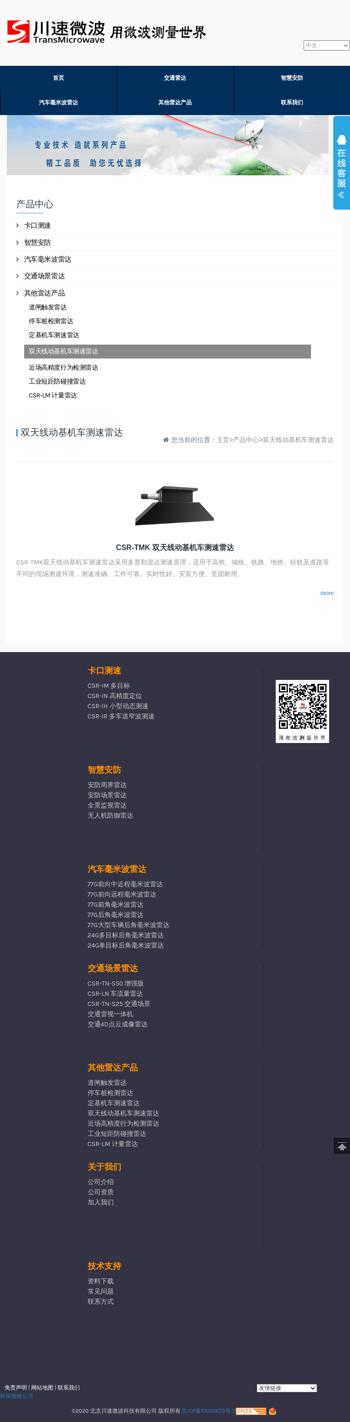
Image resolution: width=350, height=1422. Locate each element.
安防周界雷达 (107, 785)
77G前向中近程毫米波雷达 (125, 884)
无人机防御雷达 (110, 816)
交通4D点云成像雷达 (118, 1024)
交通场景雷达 (40, 276)
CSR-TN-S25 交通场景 (119, 1004)
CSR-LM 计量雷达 (53, 395)
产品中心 (246, 439)
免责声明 (16, 1387)
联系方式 (101, 1302)
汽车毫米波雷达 (58, 102)
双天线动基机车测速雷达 (63, 351)
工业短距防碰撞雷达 (57, 381)
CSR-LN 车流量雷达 (115, 994)
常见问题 (101, 1291)
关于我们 (104, 1167)
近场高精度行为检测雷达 (63, 368)
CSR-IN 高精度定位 (115, 696)
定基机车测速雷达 (54, 335)
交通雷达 (175, 78)
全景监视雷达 (107, 805)
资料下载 (101, 1281)
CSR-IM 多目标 (109, 686)
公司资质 (101, 1192)
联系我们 (292, 102)
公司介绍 (101, 1182)
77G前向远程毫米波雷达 (122, 894)
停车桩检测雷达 (51, 321)
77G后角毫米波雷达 (115, 915)
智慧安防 (292, 78)
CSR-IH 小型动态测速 (118, 706)
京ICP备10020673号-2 (208, 1411)
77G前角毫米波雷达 (115, 905)
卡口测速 (33, 225)
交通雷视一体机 (110, 1014)
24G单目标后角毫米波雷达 (126, 945)
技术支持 (104, 1266)
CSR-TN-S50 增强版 (116, 983)
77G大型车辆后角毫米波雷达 (128, 925)
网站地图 (42, 1387)
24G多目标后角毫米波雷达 (126, 935)
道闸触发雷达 (48, 307)
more (327, 592)
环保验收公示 (16, 1396)
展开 (341, 169)
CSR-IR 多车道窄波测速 (121, 716)
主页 (223, 439)
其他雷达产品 (175, 102)
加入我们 (101, 1202)
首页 (58, 78)
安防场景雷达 (107, 795)
